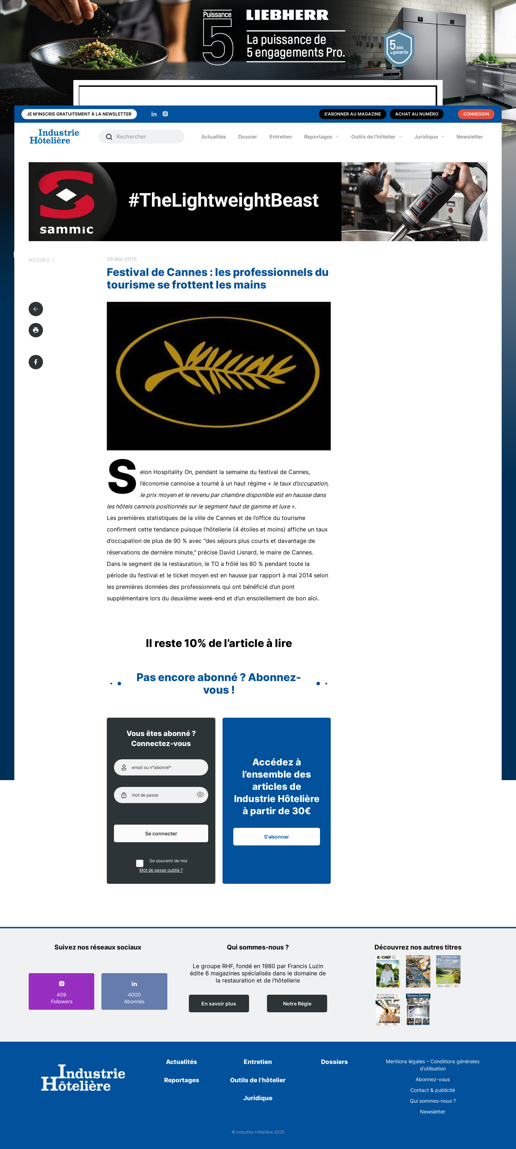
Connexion (476, 114)
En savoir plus (218, 1003)
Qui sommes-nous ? (433, 1101)
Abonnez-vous (433, 1079)
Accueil (40, 260)
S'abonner (276, 837)
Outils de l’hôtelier (373, 136)
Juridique (426, 136)
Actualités (213, 136)
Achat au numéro (416, 114)
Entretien (280, 136)
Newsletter (470, 136)
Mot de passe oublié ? (161, 870)
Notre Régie (297, 1003)
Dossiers (334, 1061)
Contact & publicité (432, 1090)
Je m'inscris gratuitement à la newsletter (79, 114)
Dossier (247, 136)
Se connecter (161, 833)
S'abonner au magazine (352, 114)
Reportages (318, 136)
